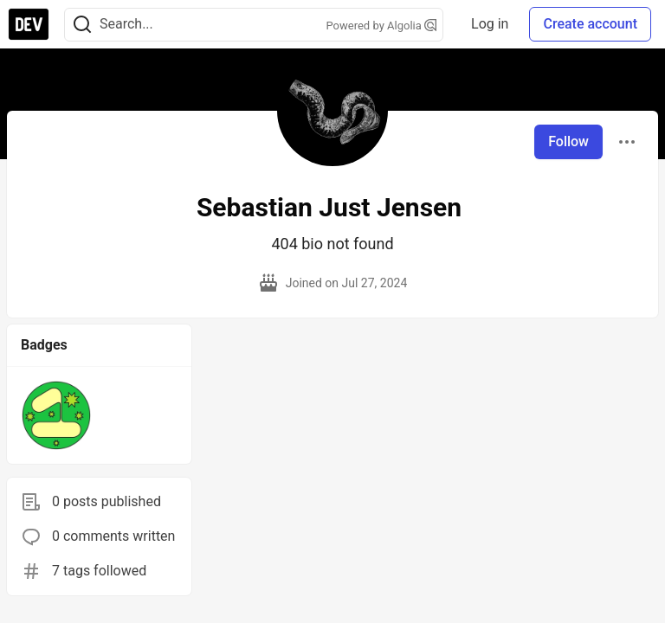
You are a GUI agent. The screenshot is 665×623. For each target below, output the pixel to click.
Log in (489, 24)
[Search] (82, 25)
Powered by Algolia (381, 25)
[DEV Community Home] (28, 24)
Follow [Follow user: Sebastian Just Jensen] (568, 141)
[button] (56, 415)
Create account (590, 24)
